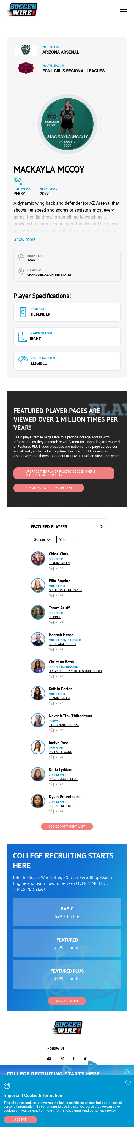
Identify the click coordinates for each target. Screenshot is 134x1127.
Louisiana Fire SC (62, 644)
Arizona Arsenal (60, 52)
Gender (39, 539)
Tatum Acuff (59, 607)
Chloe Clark (58, 553)
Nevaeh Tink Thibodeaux (70, 715)
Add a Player (67, 1001)
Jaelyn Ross (58, 742)
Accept (20, 1119)
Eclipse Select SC (62, 806)
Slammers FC (59, 563)
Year (63, 539)
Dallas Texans (60, 752)
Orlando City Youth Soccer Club (75, 671)
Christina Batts (61, 661)
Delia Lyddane (61, 769)
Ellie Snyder (59, 580)
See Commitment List (67, 826)
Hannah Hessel (62, 634)
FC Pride (55, 617)
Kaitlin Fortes (60, 688)
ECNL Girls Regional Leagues (73, 71)
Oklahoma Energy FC (65, 590)
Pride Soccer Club (63, 779)
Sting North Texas (64, 725)
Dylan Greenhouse (65, 796)
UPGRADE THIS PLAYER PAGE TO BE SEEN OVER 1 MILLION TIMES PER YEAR (60, 473)
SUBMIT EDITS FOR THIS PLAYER (49, 488)
